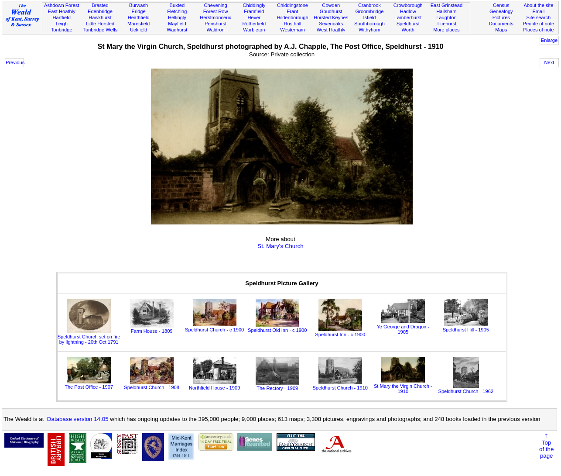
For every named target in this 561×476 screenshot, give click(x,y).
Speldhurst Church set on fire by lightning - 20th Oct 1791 (89, 337)
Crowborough (408, 5)
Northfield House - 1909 (214, 385)
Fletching (177, 11)
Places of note (538, 29)
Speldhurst (408, 23)
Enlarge (549, 40)
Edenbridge (100, 11)
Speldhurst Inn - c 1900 (340, 332)
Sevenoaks (331, 23)
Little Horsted (100, 23)
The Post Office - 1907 (89, 384)
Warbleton (254, 29)
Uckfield (138, 29)
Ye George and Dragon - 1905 (402, 327)
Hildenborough (292, 17)
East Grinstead (446, 5)
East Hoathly (61, 11)
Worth (407, 29)
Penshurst (215, 23)
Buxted (177, 5)
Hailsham (446, 11)
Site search (539, 17)
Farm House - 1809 (152, 328)
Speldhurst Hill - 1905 (466, 327)
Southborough (369, 23)
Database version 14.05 (78, 419)
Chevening (215, 5)
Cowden (331, 5)
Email (538, 11)
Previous (15, 62)
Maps (501, 29)
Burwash (138, 5)
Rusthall (292, 23)
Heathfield (139, 17)
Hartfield (62, 17)
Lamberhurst (407, 17)
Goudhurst (331, 11)
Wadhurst (177, 29)
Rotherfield (254, 23)
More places (446, 29)
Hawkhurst (100, 17)
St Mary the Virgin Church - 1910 (403, 386)
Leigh (62, 23)
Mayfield (177, 23)
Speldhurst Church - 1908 (151, 384)
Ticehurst (446, 23)
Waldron (216, 29)
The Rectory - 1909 (277, 385)
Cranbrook (369, 5)
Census (501, 5)
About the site (538, 5)
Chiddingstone (292, 5)
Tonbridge (61, 29)
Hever (253, 17)
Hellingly (177, 17)
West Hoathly (331, 29)
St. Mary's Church (280, 246)
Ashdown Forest (61, 5)
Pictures (501, 17)
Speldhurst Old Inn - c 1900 (277, 327)
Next (549, 62)
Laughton (446, 17)
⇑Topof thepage (546, 446)
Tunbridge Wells (100, 29)
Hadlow (408, 11)
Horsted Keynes (331, 17)
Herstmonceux (215, 17)
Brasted (100, 5)
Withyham (369, 29)
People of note (538, 23)
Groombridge (370, 11)
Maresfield (138, 23)
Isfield (369, 17)
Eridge (139, 11)
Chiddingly (254, 5)
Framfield (254, 11)
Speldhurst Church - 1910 (340, 385)
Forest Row (215, 11)
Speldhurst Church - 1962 (465, 388)
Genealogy (501, 11)
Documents (501, 23)
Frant (292, 11)
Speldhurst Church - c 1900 (214, 327)
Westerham (292, 29)
